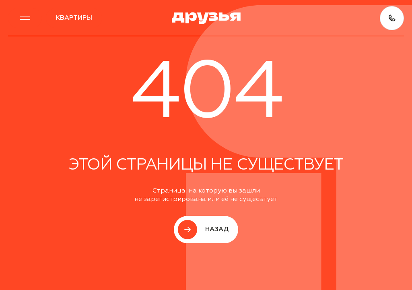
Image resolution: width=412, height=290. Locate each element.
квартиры (74, 18)
